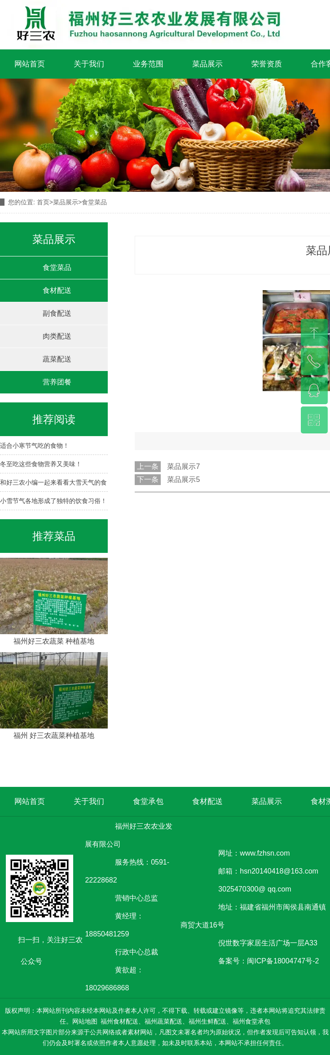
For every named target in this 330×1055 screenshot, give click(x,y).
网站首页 (29, 64)
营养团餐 (57, 382)
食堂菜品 (57, 267)
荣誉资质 (266, 64)
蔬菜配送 (57, 359)
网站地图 (84, 1021)
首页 (43, 202)
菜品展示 (207, 64)
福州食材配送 (119, 1021)
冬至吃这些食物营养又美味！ (41, 464)
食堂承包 (148, 801)
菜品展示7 (183, 466)
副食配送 (57, 313)
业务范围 (148, 64)
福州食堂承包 (251, 1021)
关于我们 (89, 64)
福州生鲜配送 (207, 1021)
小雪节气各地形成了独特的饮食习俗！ (53, 500)
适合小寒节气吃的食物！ (34, 445)
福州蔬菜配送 (163, 1021)
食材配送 (57, 290)
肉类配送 (57, 336)
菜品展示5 (183, 479)
